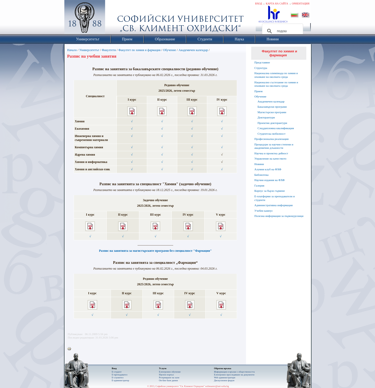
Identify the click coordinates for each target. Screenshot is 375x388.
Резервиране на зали (169, 377)
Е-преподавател (119, 374)
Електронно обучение (170, 371)
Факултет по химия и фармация (139, 50)
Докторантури (266, 117)
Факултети (109, 50)
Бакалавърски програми (272, 106)
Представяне (262, 62)
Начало (72, 50)
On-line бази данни (168, 380)
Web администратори (224, 377)
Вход (258, 3)
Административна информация (273, 205)
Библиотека (261, 174)
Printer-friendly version (70, 349)
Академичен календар (193, 50)
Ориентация (300, 3)
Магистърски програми (272, 112)
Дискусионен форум (224, 380)
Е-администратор (120, 380)
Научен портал (166, 374)
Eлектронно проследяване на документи (234, 374)
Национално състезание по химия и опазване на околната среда (276, 84)
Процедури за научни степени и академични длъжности (273, 146)
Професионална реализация (271, 138)
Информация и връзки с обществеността (234, 371)
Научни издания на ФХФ (269, 180)
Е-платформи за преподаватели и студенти (274, 198)
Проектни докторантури (272, 122)
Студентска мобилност (271, 133)
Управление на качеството (270, 158)
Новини (259, 164)
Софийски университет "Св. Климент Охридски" (114, 18)
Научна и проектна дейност (271, 153)
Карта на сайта (277, 3)
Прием (258, 91)
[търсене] (282, 31)
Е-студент (117, 371)
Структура (260, 67)
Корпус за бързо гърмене (269, 190)
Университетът (89, 50)
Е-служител (118, 377)
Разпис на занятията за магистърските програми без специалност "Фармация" (155, 251)
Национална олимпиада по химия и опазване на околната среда (276, 75)
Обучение (169, 50)
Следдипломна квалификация (276, 128)
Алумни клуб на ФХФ (267, 169)
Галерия (259, 185)
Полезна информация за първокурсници (278, 215)
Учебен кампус (263, 210)
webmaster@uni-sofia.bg (217, 386)
